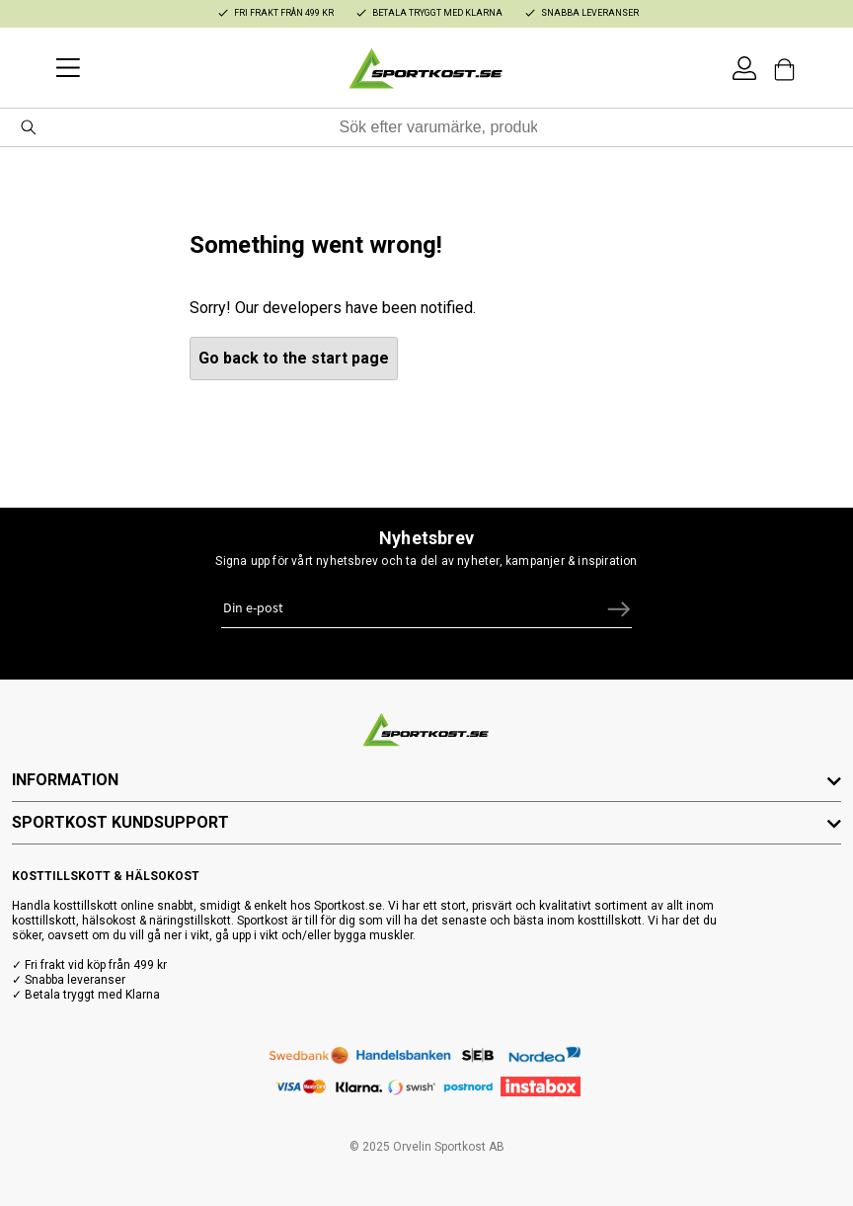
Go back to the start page (293, 358)
